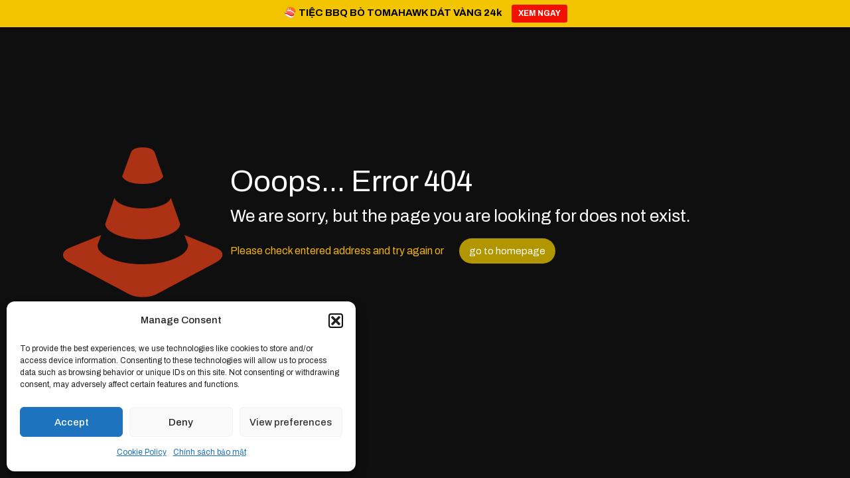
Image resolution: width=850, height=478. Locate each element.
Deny (181, 422)
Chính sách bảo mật (209, 452)
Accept (71, 422)
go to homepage (507, 251)
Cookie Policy (142, 452)
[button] (335, 320)
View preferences (290, 422)
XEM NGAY (539, 13)
